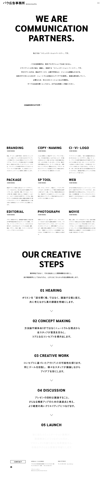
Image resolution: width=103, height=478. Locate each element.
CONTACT (18, 462)
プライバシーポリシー (35, 469)
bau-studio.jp (70, 464)
